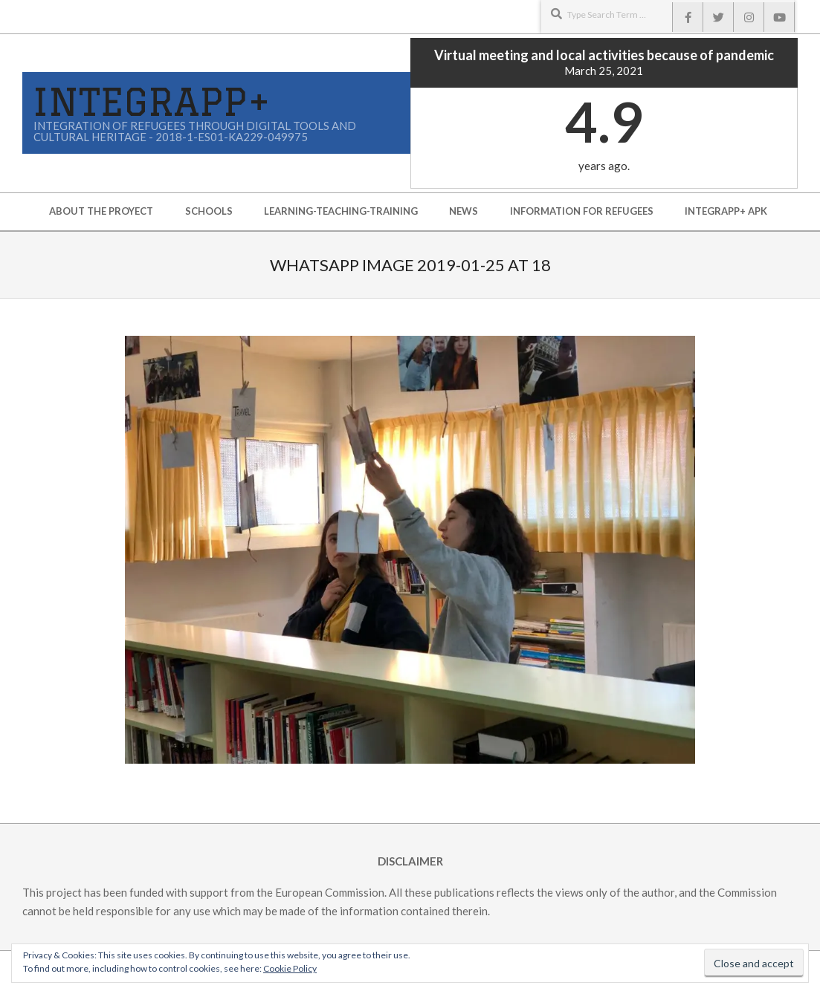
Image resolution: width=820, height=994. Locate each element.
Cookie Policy (290, 968)
